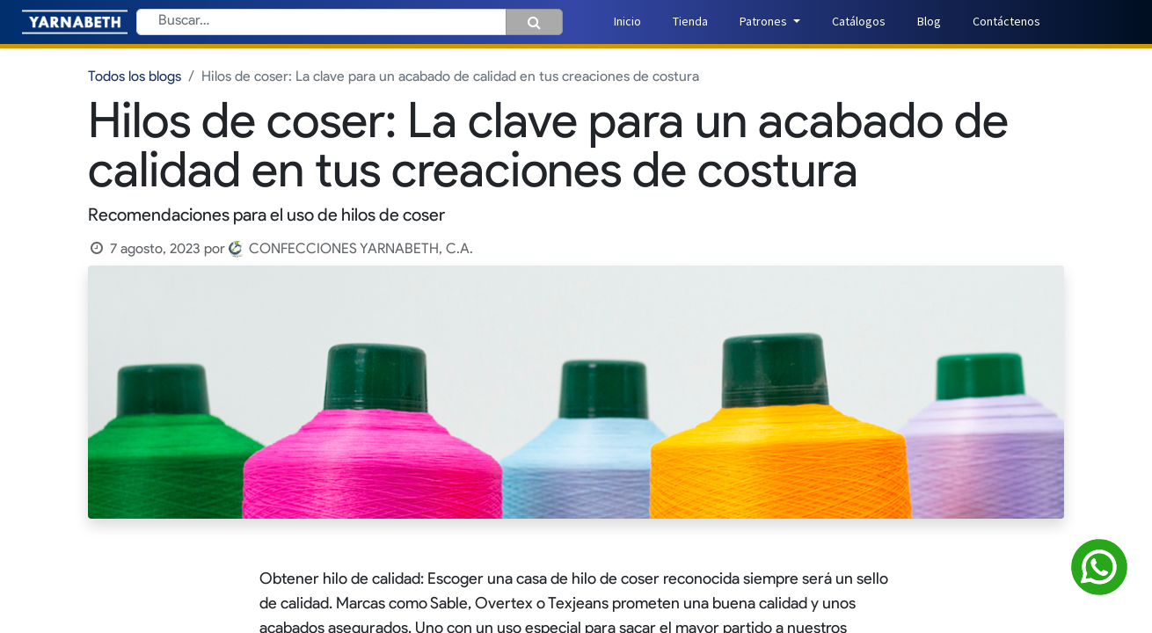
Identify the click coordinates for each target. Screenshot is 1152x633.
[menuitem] (627, 21)
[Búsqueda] (534, 22)
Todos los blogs (134, 77)
